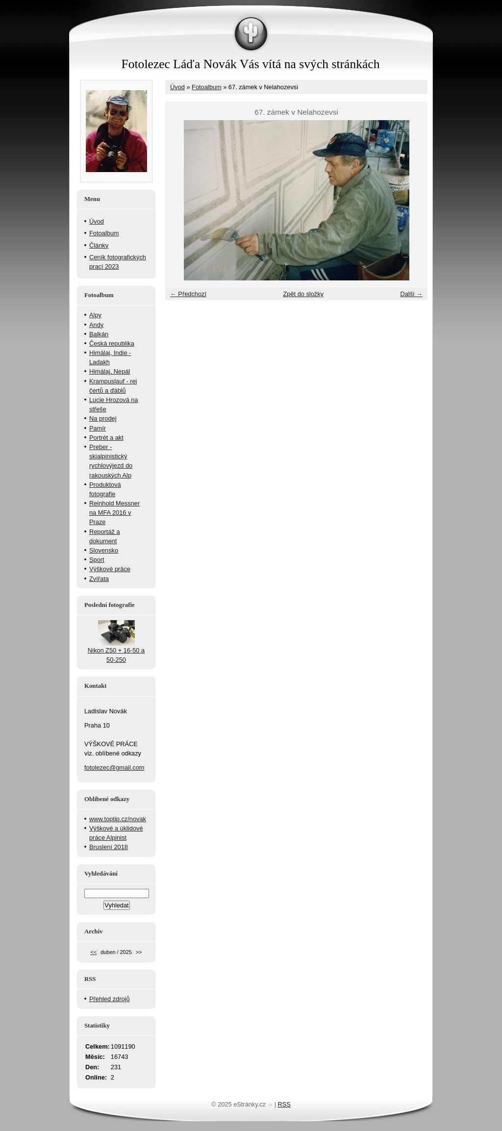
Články (98, 245)
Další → (411, 294)
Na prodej (103, 418)
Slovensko (103, 550)
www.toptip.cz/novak (117, 819)
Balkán (98, 334)
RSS (284, 1104)
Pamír (97, 428)
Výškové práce (109, 569)
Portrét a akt (106, 437)
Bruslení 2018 (108, 847)
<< (94, 952)
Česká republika (111, 343)
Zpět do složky (303, 294)
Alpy (95, 315)
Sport (96, 559)
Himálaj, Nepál (109, 371)
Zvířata (99, 578)
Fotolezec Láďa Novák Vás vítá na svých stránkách (250, 64)
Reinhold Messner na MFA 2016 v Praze (114, 513)
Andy (96, 324)
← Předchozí (188, 294)
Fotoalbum (206, 87)
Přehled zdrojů (109, 999)
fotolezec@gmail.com (114, 767)
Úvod (177, 87)
